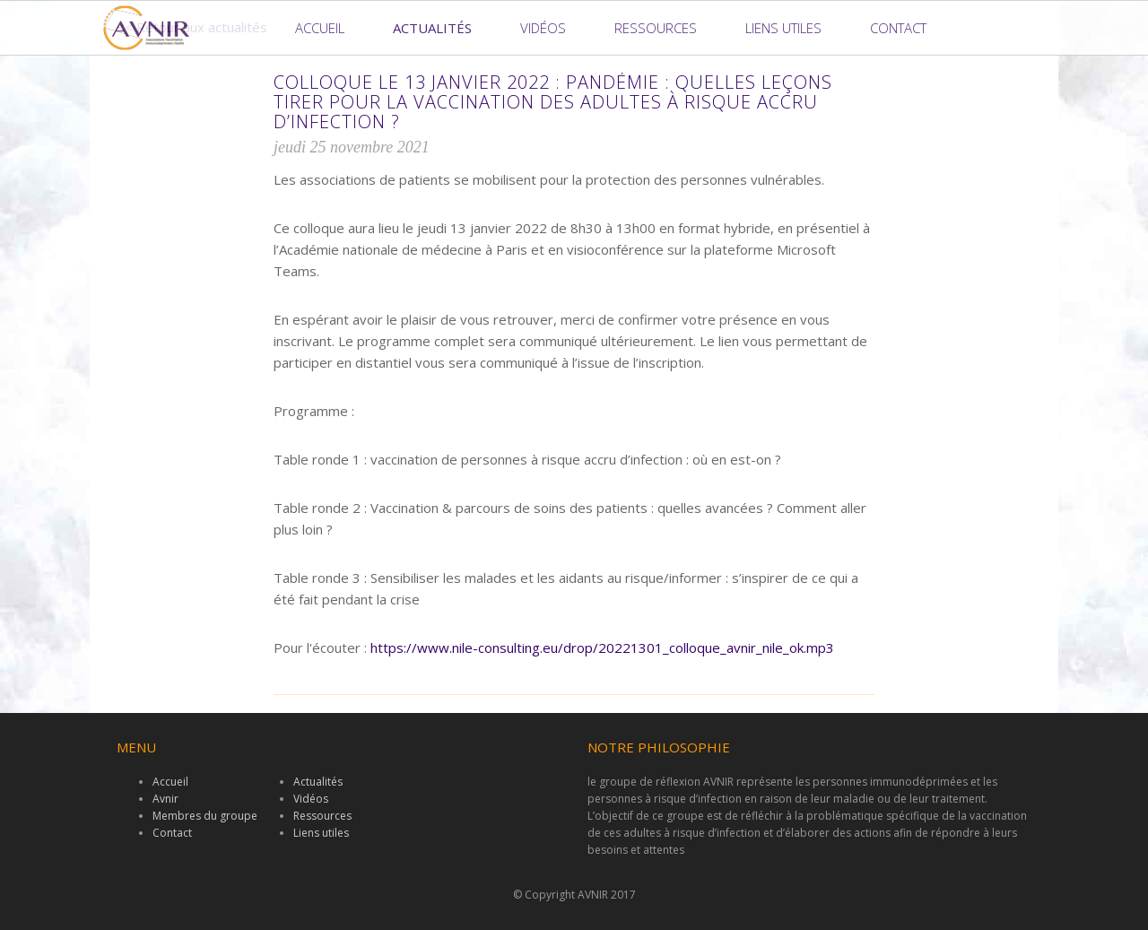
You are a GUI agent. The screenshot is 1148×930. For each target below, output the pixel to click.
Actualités (432, 28)
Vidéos (543, 28)
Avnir (165, 798)
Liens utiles (783, 28)
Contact (898, 28)
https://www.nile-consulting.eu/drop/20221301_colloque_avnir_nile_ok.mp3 (602, 647)
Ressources (655, 28)
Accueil (319, 28)
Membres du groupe (204, 815)
